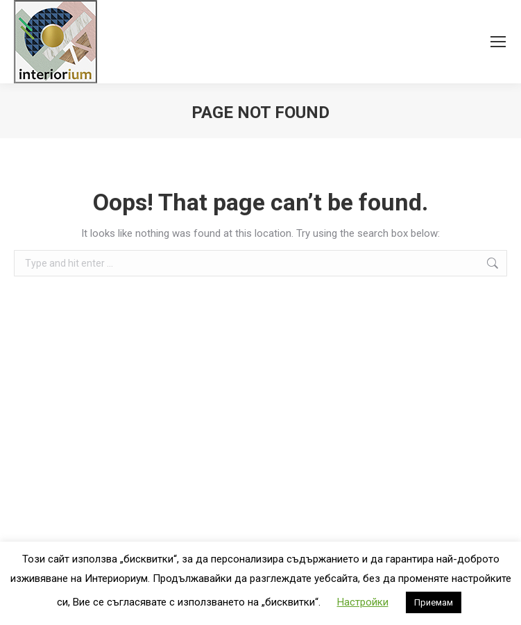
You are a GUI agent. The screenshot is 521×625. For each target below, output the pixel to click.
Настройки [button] (362, 602)
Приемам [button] (433, 602)
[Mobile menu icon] (498, 42)
